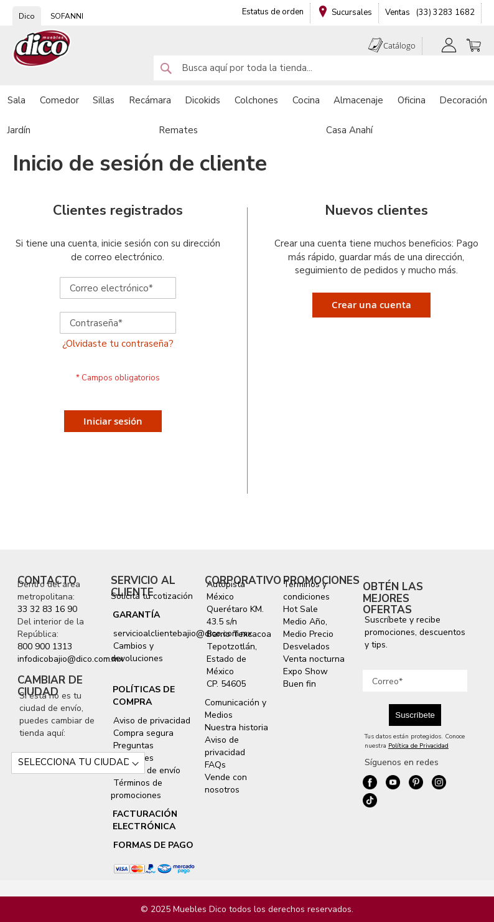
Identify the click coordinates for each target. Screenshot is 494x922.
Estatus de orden (273, 11)
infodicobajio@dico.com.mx (70, 659)
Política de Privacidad (418, 745)
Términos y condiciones (306, 590)
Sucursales (352, 12)
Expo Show (305, 671)
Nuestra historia (236, 727)
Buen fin (299, 684)
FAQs (215, 765)
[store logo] (42, 48)
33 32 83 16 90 (47, 609)
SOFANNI (66, 16)
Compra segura (142, 733)
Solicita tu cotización (152, 596)
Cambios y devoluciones (137, 652)
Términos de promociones (136, 789)
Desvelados (306, 646)
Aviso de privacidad (150, 721)
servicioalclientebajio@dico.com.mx (182, 633)
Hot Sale (300, 609)
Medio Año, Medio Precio (308, 628)
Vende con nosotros (226, 783)
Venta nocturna (314, 659)
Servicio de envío (145, 770)
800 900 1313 (44, 646)
